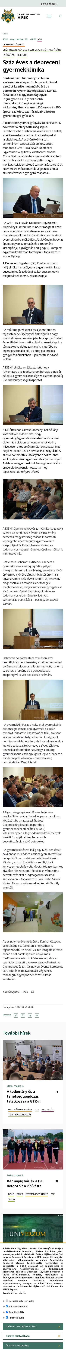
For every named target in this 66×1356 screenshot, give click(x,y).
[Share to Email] (37, 1015)
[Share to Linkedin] (30, 1015)
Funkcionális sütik (18, 1306)
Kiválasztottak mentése (20, 1326)
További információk (14, 1293)
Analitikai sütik (16, 1312)
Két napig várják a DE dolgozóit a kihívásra (25, 1183)
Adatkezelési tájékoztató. (31, 1286)
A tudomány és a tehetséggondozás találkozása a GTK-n (23, 1096)
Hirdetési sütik (16, 1318)
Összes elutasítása (18, 1336)
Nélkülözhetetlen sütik (21, 1301)
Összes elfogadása (17, 1345)
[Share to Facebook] (16, 1015)
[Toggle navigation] (49, 16)
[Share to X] (23, 1015)
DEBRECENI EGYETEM (29, 14)
